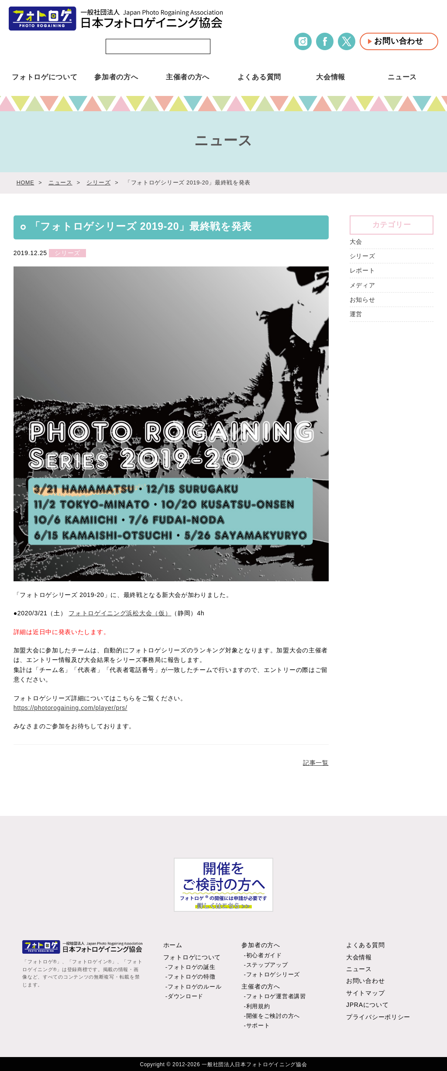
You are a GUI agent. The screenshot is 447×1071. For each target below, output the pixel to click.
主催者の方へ (188, 77)
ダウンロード (185, 996)
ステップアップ (267, 965)
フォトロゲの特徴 (192, 976)
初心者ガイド (264, 955)
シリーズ (98, 183)
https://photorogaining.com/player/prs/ (70, 707)
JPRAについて (367, 1004)
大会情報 (330, 77)
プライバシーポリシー (378, 1016)
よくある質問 (259, 77)
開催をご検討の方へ (273, 1016)
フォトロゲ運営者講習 (276, 996)
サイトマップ (365, 992)
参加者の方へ (116, 77)
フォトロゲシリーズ (273, 974)
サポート (258, 1025)
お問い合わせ (398, 41)
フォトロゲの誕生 (192, 967)
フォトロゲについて (44, 77)
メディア (362, 285)
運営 (356, 313)
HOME (25, 183)
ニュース (402, 77)
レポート (362, 270)
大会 (356, 241)
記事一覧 (316, 762)
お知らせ (362, 299)
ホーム (172, 944)
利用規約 (258, 1006)
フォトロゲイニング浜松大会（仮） (120, 613)
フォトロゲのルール (194, 986)
